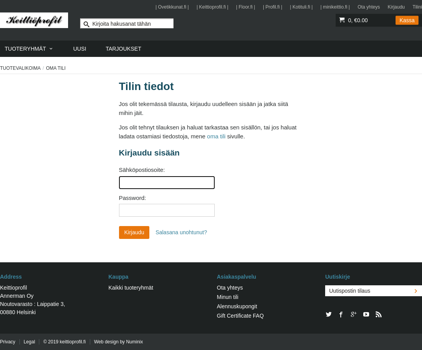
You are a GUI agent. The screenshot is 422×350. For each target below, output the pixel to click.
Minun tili (227, 297)
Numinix (134, 342)
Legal (29, 342)
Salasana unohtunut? (181, 232)
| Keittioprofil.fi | (212, 7)
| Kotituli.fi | (301, 7)
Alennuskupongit (237, 306)
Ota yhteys (368, 7)
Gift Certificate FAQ (240, 316)
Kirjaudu (396, 7)
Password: (132, 197)
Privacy (7, 342)
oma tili (216, 136)
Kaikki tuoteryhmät (131, 288)
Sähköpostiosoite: (142, 169)
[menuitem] (29, 49)
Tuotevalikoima (20, 68)
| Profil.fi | (272, 7)
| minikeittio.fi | (335, 7)
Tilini (417, 7)
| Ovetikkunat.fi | (172, 7)
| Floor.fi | (245, 7)
